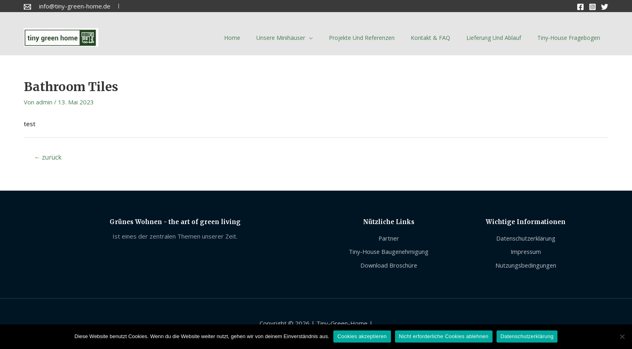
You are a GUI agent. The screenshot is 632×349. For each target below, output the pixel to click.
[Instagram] (592, 6)
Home (232, 38)
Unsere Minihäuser (280, 38)
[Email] (27, 6)
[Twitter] (604, 6)
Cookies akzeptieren (362, 336)
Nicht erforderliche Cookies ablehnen (444, 336)
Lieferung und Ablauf (493, 38)
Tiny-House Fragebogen (568, 38)
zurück (48, 157)
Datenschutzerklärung (527, 336)
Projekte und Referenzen (362, 38)
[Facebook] (580, 6)
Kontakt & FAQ (430, 38)
